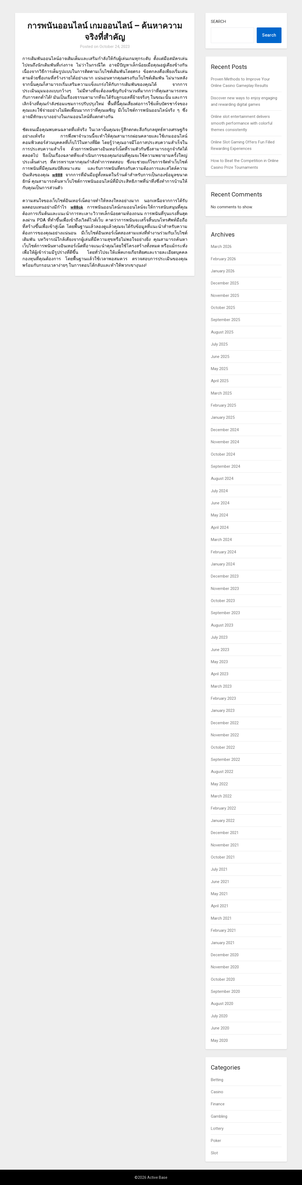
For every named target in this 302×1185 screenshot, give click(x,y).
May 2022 (219, 784)
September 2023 (225, 612)
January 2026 (223, 271)
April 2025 (219, 380)
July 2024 (219, 490)
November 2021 (225, 845)
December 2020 (225, 954)
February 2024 (223, 552)
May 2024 (219, 515)
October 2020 (223, 979)
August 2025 (222, 332)
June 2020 (220, 1028)
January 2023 (223, 710)
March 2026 (221, 246)
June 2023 (220, 649)
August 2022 (222, 771)
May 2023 (219, 661)
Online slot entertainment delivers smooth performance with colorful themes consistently (241, 123)
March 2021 (221, 918)
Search (218, 21)
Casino (217, 1091)
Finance (218, 1104)
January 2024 (223, 564)
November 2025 (225, 295)
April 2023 (219, 673)
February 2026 (223, 258)
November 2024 (225, 441)
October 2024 (223, 454)
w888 (57, 174)
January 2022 (223, 820)
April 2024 (219, 527)
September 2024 (225, 466)
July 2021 (219, 869)
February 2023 (223, 698)
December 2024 (225, 429)
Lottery (217, 1128)
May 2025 (219, 368)
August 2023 (222, 625)
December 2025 (225, 283)
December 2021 (225, 832)
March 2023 (221, 686)
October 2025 (223, 307)
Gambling (219, 1116)
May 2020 (219, 1040)
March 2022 (221, 796)
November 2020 (225, 967)
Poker (216, 1140)
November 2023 (225, 588)
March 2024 (221, 539)
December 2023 (225, 576)
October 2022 (223, 747)
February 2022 (223, 808)
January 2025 (223, 417)
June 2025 (220, 356)
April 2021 (219, 905)
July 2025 (219, 344)
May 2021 (219, 893)
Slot (214, 1153)
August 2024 (222, 478)
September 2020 (225, 991)
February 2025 (223, 405)
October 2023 (223, 600)
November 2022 (225, 735)
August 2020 (222, 1003)
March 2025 (221, 393)
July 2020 (219, 1016)
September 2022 (225, 759)
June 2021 (220, 881)
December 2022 (225, 722)
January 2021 (223, 942)
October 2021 (223, 857)
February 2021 (223, 930)
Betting (217, 1079)
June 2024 (220, 503)
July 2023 (219, 637)
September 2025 (225, 319)
